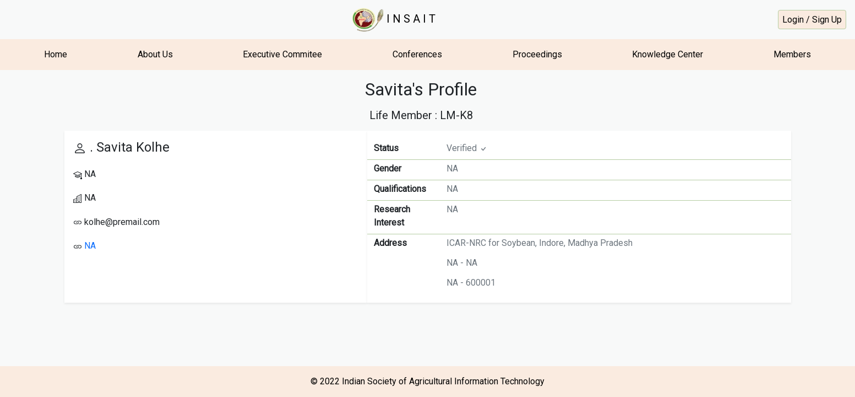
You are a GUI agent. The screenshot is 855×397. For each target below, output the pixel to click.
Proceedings (537, 54)
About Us (155, 54)
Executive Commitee (282, 54)
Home (55, 54)
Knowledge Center (667, 54)
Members (792, 54)
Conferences (417, 54)
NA (90, 245)
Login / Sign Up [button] (812, 19)
